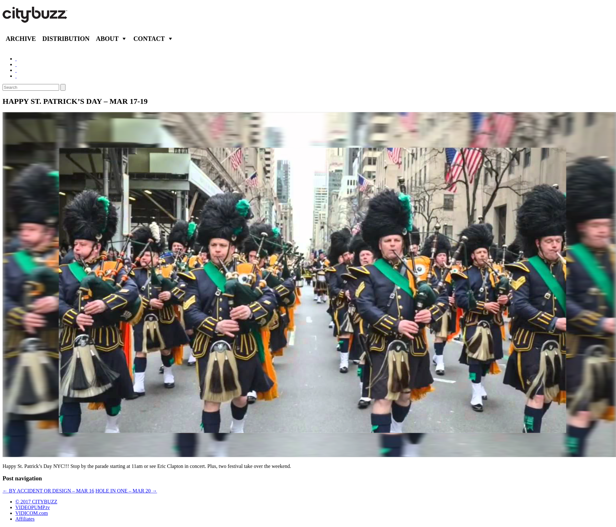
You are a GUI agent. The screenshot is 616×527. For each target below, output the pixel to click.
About (107, 38)
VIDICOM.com (31, 513)
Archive (21, 38)
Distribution (65, 38)
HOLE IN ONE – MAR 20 (126, 490)
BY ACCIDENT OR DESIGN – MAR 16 (48, 490)
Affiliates (25, 519)
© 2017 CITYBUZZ (36, 501)
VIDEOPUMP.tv (32, 507)
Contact (149, 38)
